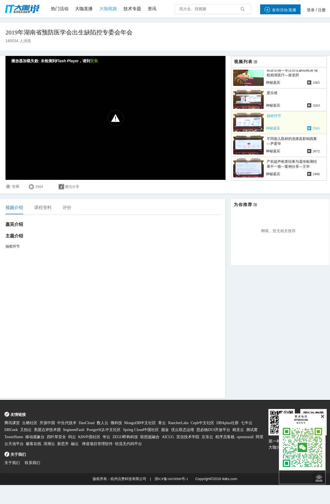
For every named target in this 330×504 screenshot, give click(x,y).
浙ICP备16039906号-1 (171, 479)
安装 (94, 61)
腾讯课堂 (12, 423)
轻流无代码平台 (128, 444)
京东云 (207, 437)
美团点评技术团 (47, 430)
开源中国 (47, 423)
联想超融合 (150, 437)
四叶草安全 (56, 437)
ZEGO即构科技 (125, 437)
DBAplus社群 (227, 423)
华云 (106, 437)
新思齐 (63, 444)
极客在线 (33, 444)
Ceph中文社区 (202, 423)
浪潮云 (49, 444)
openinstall (245, 437)
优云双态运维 (182, 430)
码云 (72, 437)
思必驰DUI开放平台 (213, 430)
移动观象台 (35, 437)
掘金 (165, 430)
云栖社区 (29, 423)
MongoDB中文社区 (140, 423)
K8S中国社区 (89, 437)
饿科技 (116, 423)
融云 (75, 444)
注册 (322, 10)
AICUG (168, 437)
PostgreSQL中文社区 (104, 430)
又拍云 (26, 430)
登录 (311, 10)
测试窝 (252, 430)
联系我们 (32, 463)
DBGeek (11, 430)
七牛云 (246, 423)
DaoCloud (87, 423)
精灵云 (238, 430)
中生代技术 (66, 423)
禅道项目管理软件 (97, 444)
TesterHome (13, 437)
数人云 (102, 423)
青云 (162, 423)
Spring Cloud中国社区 (141, 430)
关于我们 (12, 463)
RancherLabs (178, 423)
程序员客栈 (225, 437)
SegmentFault (73, 430)
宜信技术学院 (187, 437)
